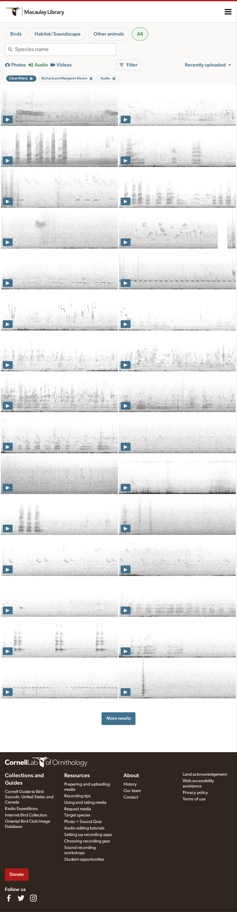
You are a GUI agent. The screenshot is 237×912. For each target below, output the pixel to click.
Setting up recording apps (88, 835)
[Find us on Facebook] (8, 898)
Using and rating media (85, 802)
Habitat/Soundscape (58, 34)
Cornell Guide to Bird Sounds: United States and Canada (29, 797)
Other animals (109, 34)
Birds (16, 34)
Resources (77, 775)
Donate (17, 874)
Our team (132, 791)
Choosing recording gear (87, 841)
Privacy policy (195, 793)
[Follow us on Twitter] (21, 898)
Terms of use (194, 799)
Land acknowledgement (205, 774)
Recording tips (77, 796)
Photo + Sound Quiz (83, 822)
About (131, 775)
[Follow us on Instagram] (33, 898)
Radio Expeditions (21, 809)
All (140, 34)
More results (118, 718)
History (130, 784)
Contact (130, 797)
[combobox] (65, 49)
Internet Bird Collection (26, 815)
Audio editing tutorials (84, 828)
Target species (77, 815)
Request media (77, 809)
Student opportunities (84, 859)
